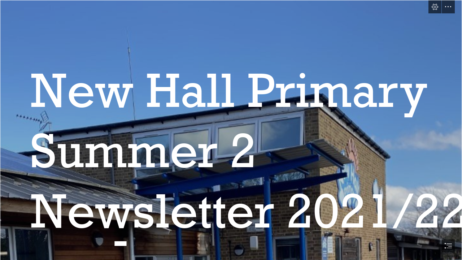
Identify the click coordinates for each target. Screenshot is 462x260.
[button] (434, 6)
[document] (231, 130)
